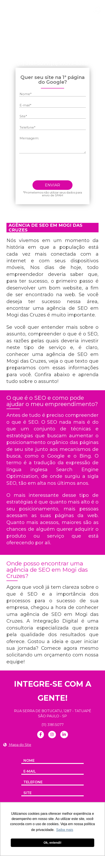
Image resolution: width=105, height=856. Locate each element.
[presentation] (52, 168)
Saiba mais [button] (64, 830)
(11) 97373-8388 (69, 63)
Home (21, 39)
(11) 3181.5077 (53, 725)
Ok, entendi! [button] (52, 842)
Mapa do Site (17, 745)
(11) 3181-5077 (33, 63)
